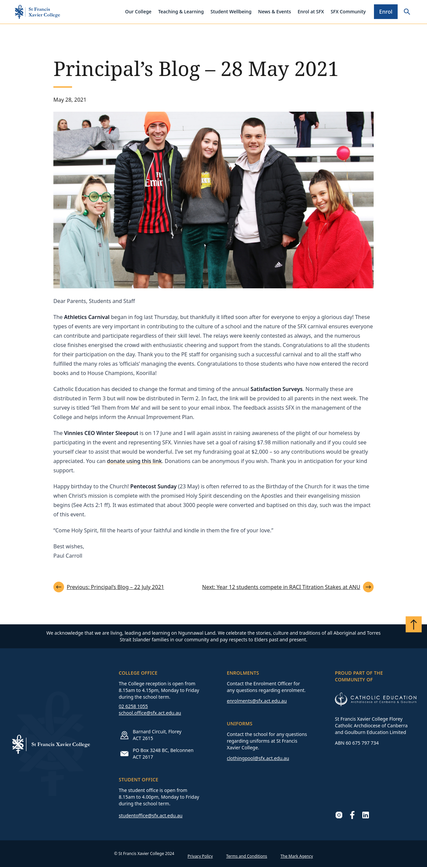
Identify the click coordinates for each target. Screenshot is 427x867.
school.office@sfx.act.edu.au (150, 713)
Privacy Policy (200, 856)
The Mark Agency (297, 856)
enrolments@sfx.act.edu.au (257, 701)
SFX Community (348, 11)
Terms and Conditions (246, 856)
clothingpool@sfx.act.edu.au (258, 758)
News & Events (274, 11)
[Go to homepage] (37, 12)
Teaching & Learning (181, 11)
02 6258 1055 (133, 706)
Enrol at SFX (311, 11)
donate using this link (134, 461)
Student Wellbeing (231, 11)
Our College (138, 11)
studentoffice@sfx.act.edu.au (150, 815)
